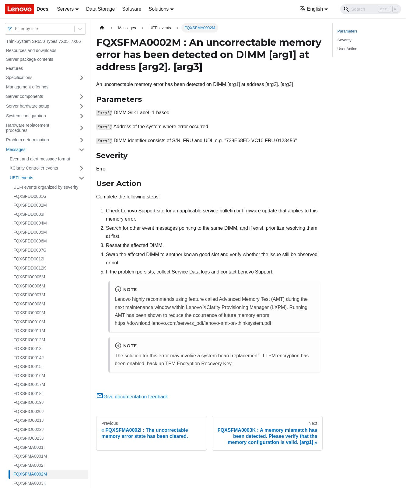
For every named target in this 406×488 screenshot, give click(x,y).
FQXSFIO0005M (29, 276)
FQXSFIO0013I (28, 348)
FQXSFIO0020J (28, 411)
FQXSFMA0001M (30, 456)
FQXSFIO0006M (29, 286)
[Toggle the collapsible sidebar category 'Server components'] (81, 96)
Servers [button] (65, 9)
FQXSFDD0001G (30, 196)
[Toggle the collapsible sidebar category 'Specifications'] (81, 78)
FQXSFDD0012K (29, 268)
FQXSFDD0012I (28, 258)
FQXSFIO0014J (28, 357)
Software (131, 9)
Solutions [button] (159, 9)
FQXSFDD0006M (30, 241)
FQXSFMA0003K (29, 483)
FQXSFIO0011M (29, 330)
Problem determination (27, 139)
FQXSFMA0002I (29, 465)
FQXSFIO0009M (29, 312)
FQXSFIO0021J (28, 420)
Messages (16, 149)
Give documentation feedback (132, 396)
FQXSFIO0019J (28, 402)
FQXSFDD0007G (30, 250)
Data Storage (100, 9)
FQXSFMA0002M (30, 474)
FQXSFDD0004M (30, 223)
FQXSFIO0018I (28, 393)
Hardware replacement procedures (27, 128)
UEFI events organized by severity (45, 187)
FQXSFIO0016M (29, 375)
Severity (345, 40)
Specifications (19, 77)
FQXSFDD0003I (28, 214)
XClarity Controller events (34, 168)
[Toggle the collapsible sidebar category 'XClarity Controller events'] (81, 168)
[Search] (370, 9)
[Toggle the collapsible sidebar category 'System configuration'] (81, 116)
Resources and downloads (31, 50)
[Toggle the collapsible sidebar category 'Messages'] (81, 150)
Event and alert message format (40, 158)
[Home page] (102, 28)
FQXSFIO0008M (29, 303)
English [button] (311, 9)
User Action (347, 48)
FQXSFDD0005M (30, 232)
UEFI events (21, 177)
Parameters (348, 31)
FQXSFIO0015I (28, 366)
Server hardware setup (27, 106)
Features (14, 68)
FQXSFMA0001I (29, 447)
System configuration (26, 115)
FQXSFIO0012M (29, 339)
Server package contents (29, 59)
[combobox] (15, 28)
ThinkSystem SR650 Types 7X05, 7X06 (43, 41)
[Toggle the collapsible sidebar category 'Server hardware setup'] (81, 106)
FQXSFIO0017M (29, 384)
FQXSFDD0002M (30, 205)
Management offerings (27, 86)
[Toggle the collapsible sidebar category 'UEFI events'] (81, 178)
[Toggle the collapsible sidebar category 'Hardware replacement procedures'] (81, 128)
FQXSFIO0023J (28, 438)
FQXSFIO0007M (29, 294)
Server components (24, 96)
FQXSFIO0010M (29, 321)
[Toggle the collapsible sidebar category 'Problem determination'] (81, 140)
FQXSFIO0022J (28, 429)
